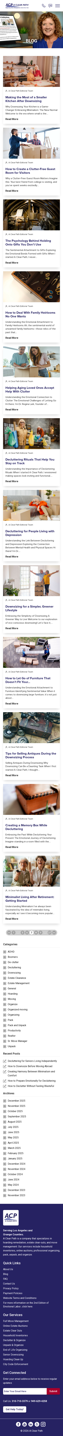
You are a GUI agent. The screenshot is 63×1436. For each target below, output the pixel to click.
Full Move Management (16, 1321)
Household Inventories (15, 1335)
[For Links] (17, 5)
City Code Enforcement (15, 1364)
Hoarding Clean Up (13, 1359)
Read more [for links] (11, 119)
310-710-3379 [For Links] (20, 1401)
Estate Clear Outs (12, 1330)
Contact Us (9, 1283)
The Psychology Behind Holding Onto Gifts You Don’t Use (28, 256)
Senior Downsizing (13, 1354)
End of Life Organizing (15, 1349)
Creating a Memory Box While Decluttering (26, 840)
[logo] (11, 1217)
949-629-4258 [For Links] (39, 1401)
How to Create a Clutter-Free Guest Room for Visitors (30, 184)
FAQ (5, 1278)
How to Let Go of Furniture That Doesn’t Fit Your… (27, 693)
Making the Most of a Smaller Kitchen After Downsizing (26, 99)
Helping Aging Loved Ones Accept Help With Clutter (29, 403)
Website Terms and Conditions (19, 1298)
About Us (8, 1269)
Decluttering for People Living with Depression (29, 546)
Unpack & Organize (13, 1345)
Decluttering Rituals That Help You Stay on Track (29, 475)
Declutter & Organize (14, 1340)
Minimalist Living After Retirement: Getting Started (29, 912)
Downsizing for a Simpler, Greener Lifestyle (29, 621)
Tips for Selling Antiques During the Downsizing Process (30, 768)
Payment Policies (12, 1293)
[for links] (31, 71)
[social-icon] (18, 1424)
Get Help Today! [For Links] (15, 1409)
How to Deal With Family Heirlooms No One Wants (30, 327)
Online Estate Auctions (15, 1325)
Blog (5, 1274)
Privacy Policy (11, 1288)
